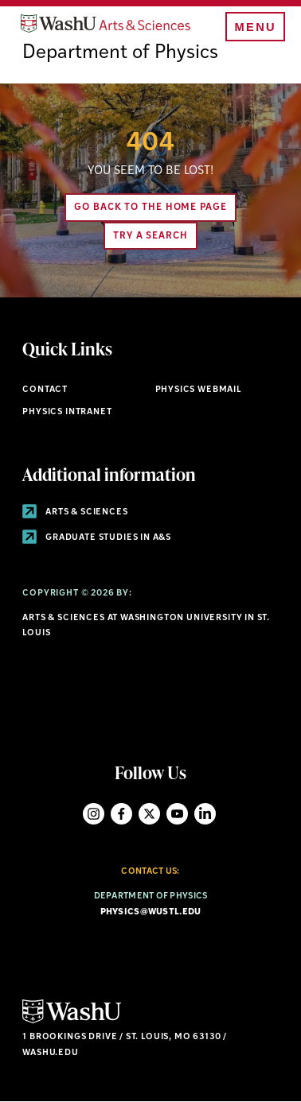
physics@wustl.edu (150, 912)
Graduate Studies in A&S (96, 538)
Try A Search (150, 236)
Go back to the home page (150, 207)
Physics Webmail (198, 390)
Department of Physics (120, 53)
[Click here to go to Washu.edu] (71, 1021)
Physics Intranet (66, 412)
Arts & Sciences (74, 512)
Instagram (94, 814)
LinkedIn (205, 814)
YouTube (177, 814)
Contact (45, 390)
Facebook (121, 814)
